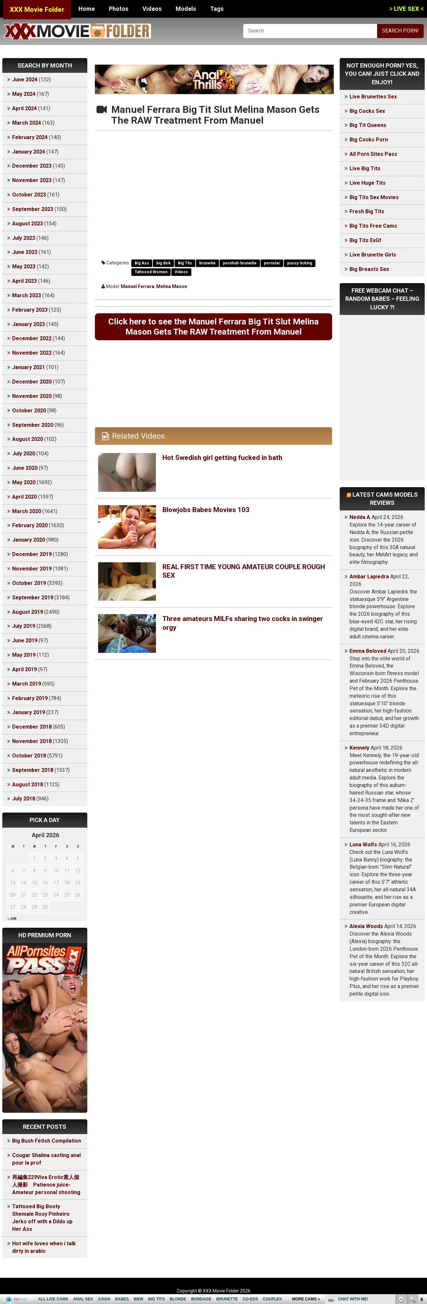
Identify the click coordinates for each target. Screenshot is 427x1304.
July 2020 (23, 453)
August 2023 (27, 223)
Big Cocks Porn (369, 139)
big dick (163, 263)
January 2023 (28, 324)
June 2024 (24, 79)
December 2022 (32, 338)
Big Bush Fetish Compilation (46, 1141)
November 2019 (32, 569)
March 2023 (26, 295)
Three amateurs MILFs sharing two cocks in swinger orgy (241, 638)
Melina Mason (171, 286)
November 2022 (32, 353)
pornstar (272, 263)
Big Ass (142, 263)
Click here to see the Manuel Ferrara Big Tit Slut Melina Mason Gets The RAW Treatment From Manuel (213, 334)
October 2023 (29, 195)
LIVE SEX (406, 8)
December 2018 (32, 727)
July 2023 (23, 238)
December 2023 (32, 166)
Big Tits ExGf (365, 240)
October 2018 (29, 756)
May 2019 (23, 655)
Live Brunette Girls (373, 255)
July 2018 (23, 799)
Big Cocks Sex (367, 111)
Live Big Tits (365, 168)
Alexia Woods (366, 926)
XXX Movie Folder (37, 9)
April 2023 (24, 281)
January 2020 (28, 540)
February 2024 (30, 137)
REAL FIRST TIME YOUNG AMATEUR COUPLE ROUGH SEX (244, 586)
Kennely (359, 748)
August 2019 (27, 612)
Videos (151, 8)
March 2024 (26, 123)
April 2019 (24, 669)
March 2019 (26, 684)
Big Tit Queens (368, 125)
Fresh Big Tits (367, 211)
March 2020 (26, 511)
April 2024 (24, 108)
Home (86, 8)
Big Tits (185, 263)
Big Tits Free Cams (373, 226)
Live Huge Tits (368, 183)
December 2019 (32, 554)
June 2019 (24, 640)
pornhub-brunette (240, 263)
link (421, 1201)
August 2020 (27, 439)
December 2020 (32, 382)
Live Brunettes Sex (373, 96)
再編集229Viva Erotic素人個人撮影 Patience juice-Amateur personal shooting (46, 1184)
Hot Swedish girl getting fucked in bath (232, 472)
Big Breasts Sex (369, 269)
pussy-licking (299, 263)
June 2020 (24, 468)
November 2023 (32, 180)
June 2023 (24, 252)
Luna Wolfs (363, 844)
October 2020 (29, 410)
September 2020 (32, 425)
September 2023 (32, 209)
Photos (118, 8)
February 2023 (30, 310)
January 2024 (28, 152)
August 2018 (27, 784)
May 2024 (23, 94)
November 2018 (32, 741)
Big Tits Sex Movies (374, 197)
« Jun (12, 919)
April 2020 (24, 497)
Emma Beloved (368, 651)
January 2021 (28, 367)
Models (186, 8)
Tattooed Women (151, 272)
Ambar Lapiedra (369, 576)
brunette (207, 263)
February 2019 (30, 698)
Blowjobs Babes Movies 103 (212, 524)
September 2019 (32, 597)
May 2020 (23, 482)
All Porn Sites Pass (373, 154)
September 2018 (32, 770)
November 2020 (32, 396)
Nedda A (360, 517)
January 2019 (28, 712)
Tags (217, 8)
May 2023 (23, 266)
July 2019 (23, 626)
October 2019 (29, 583)
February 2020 (30, 525)
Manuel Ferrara (137, 286)
